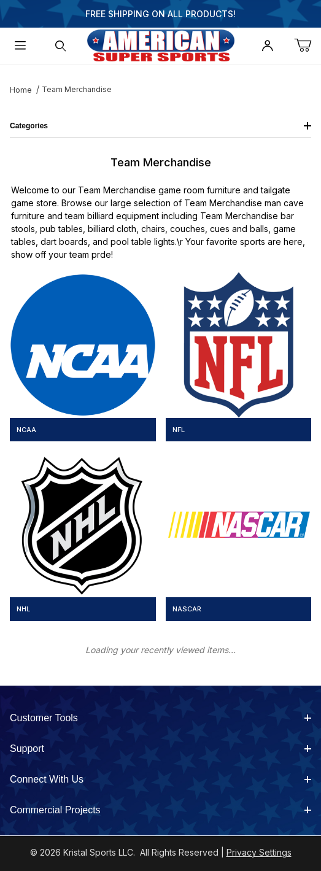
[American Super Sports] (160, 44)
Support (160, 748)
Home (21, 90)
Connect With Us (160, 779)
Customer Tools (160, 718)
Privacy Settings (259, 852)
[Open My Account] (267, 46)
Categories (160, 126)
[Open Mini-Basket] (307, 46)
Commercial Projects (160, 810)
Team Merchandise (77, 89)
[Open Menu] (20, 46)
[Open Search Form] (60, 46)
